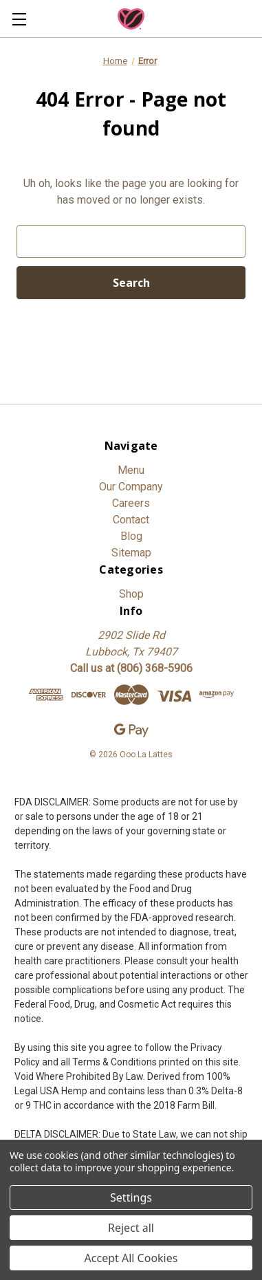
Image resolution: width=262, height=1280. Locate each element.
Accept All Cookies (131, 1258)
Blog (131, 536)
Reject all (131, 1227)
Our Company (131, 486)
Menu (131, 470)
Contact (131, 519)
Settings (131, 1197)
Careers (131, 503)
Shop (131, 593)
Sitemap (131, 552)
